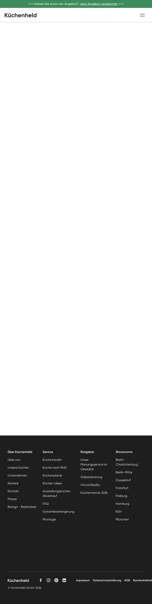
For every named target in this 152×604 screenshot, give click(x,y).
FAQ (46, 504)
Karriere (13, 483)
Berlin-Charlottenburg (127, 462)
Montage (49, 519)
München (122, 519)
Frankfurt (122, 488)
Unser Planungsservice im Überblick (94, 464)
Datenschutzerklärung (107, 580)
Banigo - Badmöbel (22, 507)
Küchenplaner (52, 475)
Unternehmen (17, 475)
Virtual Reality (90, 485)
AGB (127, 580)
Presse (12, 499)
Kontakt (13, 491)
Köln (119, 511)
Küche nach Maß (54, 467)
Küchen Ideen (52, 483)
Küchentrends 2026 (94, 493)
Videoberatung (91, 477)
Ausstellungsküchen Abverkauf (57, 493)
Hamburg (122, 504)
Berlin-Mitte (124, 472)
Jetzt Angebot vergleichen (99, 4)
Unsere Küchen (18, 467)
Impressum (83, 580)
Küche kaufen (52, 460)
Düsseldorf (123, 480)
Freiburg (121, 496)
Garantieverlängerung (58, 511)
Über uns (14, 460)
